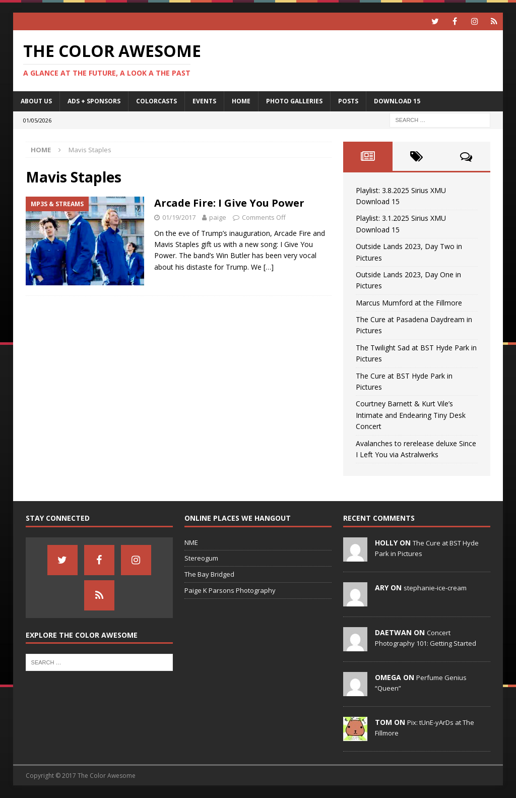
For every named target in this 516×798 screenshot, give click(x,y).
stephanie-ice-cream (435, 587)
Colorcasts (156, 101)
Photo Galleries (294, 101)
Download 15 (397, 101)
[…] (269, 267)
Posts (348, 101)
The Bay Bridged (209, 574)
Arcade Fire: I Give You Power (229, 203)
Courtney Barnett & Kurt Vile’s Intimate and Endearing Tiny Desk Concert (411, 415)
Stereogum (201, 558)
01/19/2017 (179, 217)
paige (217, 217)
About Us (36, 101)
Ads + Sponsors (94, 101)
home (241, 101)
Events (204, 101)
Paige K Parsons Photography (230, 590)
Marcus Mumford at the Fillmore (409, 303)
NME (191, 542)
